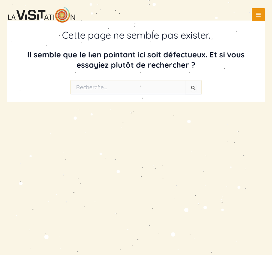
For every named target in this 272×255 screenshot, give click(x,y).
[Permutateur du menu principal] (258, 14)
